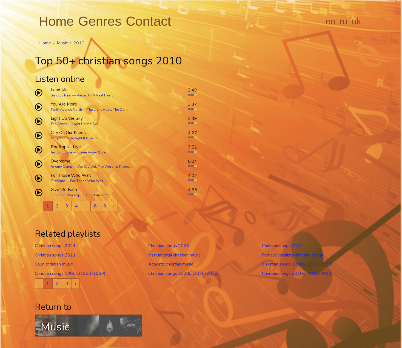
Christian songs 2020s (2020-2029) (183, 273)
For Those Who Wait (86, 180)
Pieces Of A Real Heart (95, 95)
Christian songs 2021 (55, 255)
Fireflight (58, 180)
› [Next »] (113, 206)
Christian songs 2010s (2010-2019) (297, 273)
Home (56, 21)
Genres (99, 21)
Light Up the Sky (85, 123)
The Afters (59, 123)
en (330, 21)
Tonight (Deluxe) (83, 138)
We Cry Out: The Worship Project (104, 166)
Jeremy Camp (61, 166)
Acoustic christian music (170, 264)
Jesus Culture (61, 152)
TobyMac (58, 138)
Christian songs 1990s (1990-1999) (297, 264)
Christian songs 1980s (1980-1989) (70, 273)
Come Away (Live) (92, 152)
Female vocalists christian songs (292, 255)
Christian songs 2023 (168, 246)
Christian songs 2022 (282, 246)
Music (62, 43)
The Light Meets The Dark (107, 109)
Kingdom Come (97, 195)
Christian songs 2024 (55, 246)
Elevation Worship (65, 195)
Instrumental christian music (174, 255)
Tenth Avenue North (66, 109)
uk (356, 21)
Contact (148, 21)
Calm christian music (54, 264)
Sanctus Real (61, 95)
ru (343, 21)
